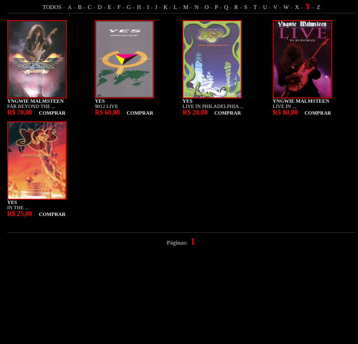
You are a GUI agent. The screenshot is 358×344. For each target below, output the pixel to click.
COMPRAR (52, 113)
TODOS (52, 7)
